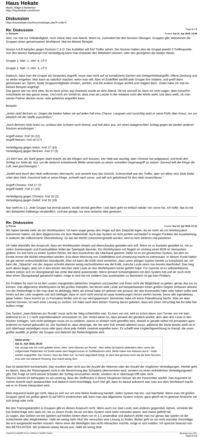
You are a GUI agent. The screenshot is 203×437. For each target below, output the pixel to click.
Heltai (18, 340)
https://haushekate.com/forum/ (23, 10)
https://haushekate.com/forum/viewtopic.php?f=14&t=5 (36, 22)
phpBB (19, 433)
